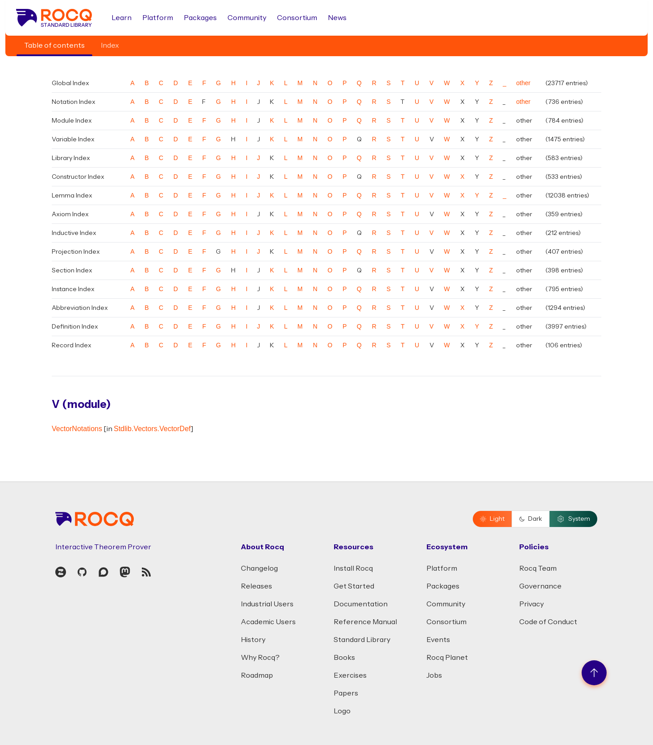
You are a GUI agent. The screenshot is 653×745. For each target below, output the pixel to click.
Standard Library (362, 639)
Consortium (297, 17)
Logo (342, 711)
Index (110, 45)
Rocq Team (538, 568)
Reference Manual (365, 622)
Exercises (350, 675)
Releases (256, 586)
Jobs (434, 675)
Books (344, 657)
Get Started (354, 586)
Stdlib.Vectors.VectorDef (152, 428)
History (253, 639)
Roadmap (257, 675)
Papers (346, 693)
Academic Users (268, 622)
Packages (200, 17)
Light (492, 519)
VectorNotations (77, 428)
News (337, 17)
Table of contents (54, 45)
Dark (530, 519)
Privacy (531, 604)
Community (246, 17)
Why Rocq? (260, 657)
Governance (540, 586)
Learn (122, 17)
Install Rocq (353, 568)
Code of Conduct (548, 622)
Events (438, 639)
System (573, 519)
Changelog (259, 568)
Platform (157, 17)
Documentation (361, 604)
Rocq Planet (447, 657)
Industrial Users (267, 604)
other (523, 82)
